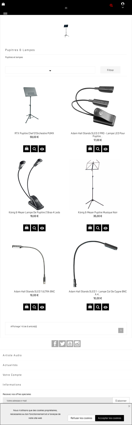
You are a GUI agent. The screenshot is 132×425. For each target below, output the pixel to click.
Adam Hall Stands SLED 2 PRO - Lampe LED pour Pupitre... (98, 135)
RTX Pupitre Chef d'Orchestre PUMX (34, 133)
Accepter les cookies (109, 418)
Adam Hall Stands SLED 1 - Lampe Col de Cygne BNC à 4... (98, 293)
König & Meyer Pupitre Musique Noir (97, 212)
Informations (12, 384)
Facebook (55, 343)
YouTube (69, 343)
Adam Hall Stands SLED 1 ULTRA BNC (34, 291)
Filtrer (110, 70)
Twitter (62, 343)
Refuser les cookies (81, 418)
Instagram (77, 343)
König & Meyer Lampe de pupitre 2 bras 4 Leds (34, 212)
